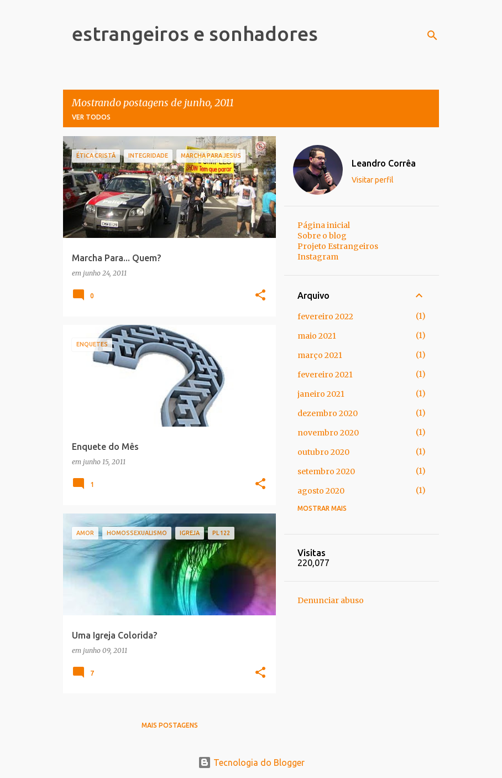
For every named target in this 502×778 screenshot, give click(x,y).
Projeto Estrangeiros (337, 246)
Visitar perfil (373, 179)
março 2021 (319, 355)
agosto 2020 (320, 491)
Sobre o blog (322, 236)
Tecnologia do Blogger (251, 762)
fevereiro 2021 (325, 375)
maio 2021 (316, 336)
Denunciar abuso (330, 600)
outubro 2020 (323, 452)
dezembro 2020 (327, 413)
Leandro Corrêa (384, 163)
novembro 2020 (328, 433)
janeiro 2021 (320, 394)
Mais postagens (170, 725)
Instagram (317, 257)
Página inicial (323, 225)
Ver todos (91, 117)
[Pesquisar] (432, 35)
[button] (260, 295)
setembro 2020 (326, 471)
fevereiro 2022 (325, 316)
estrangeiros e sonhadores (195, 33)
